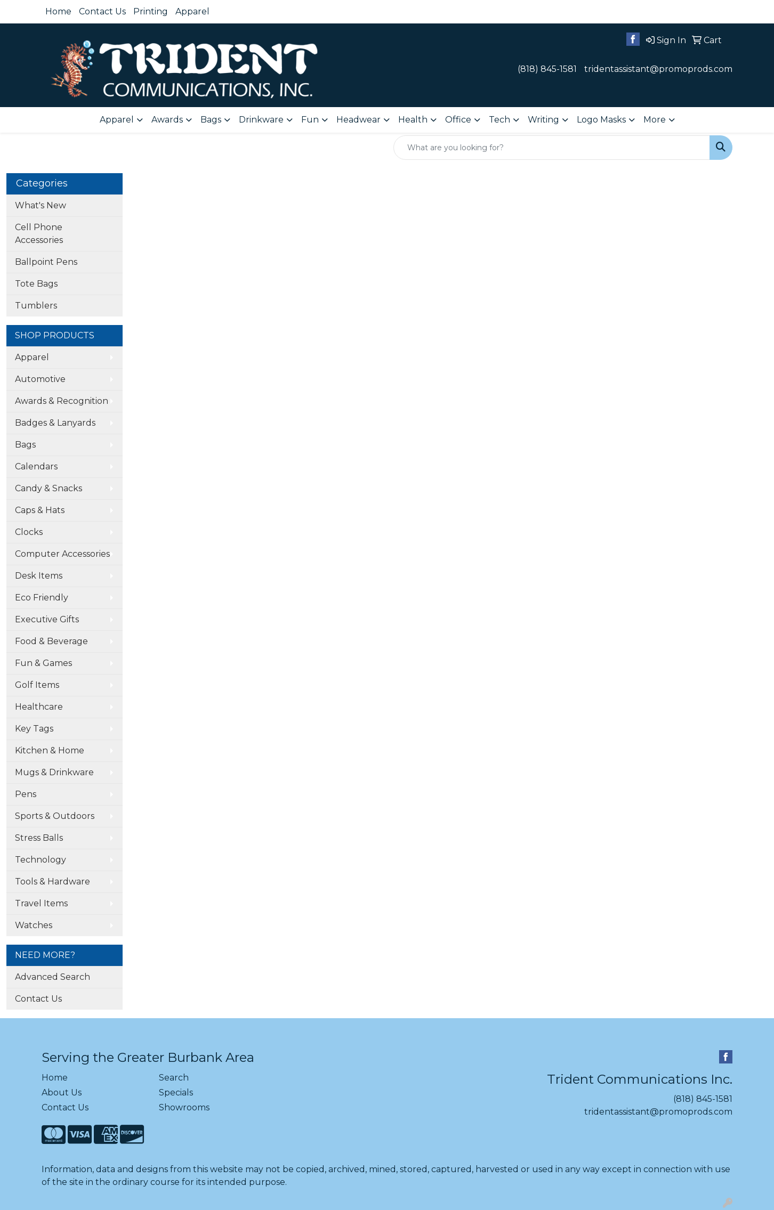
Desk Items (38, 576)
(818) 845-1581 (547, 69)
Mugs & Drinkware (54, 772)
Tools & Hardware (52, 881)
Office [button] (458, 120)
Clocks (29, 532)
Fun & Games (43, 663)
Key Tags (34, 729)
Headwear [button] (358, 120)
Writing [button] (543, 120)
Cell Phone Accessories (39, 233)
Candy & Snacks (48, 488)
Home (58, 11)
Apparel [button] (117, 120)
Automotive (40, 379)
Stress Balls (39, 838)
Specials (176, 1092)
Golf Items (37, 685)
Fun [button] (310, 120)
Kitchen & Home (49, 750)
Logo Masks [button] (601, 120)
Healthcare (39, 707)
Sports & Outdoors (54, 816)
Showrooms (184, 1107)
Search (174, 1078)
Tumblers (36, 306)
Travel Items (41, 903)
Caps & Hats (39, 510)
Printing (150, 11)
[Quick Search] (551, 147)
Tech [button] (499, 120)
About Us (62, 1092)
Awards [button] (167, 120)
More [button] (654, 120)
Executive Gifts (47, 619)
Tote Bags (36, 284)
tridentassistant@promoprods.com (658, 69)
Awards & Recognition (61, 401)
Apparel (192, 11)
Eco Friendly (41, 597)
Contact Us (102, 11)
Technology (40, 860)
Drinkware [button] (261, 120)
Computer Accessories (62, 554)
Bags (25, 445)
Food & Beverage (51, 641)
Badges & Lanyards (55, 423)
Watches (33, 925)
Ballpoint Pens (46, 262)
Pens (25, 794)
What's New (40, 205)
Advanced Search (52, 977)
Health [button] (413, 120)
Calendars (36, 466)
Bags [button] (210, 120)
